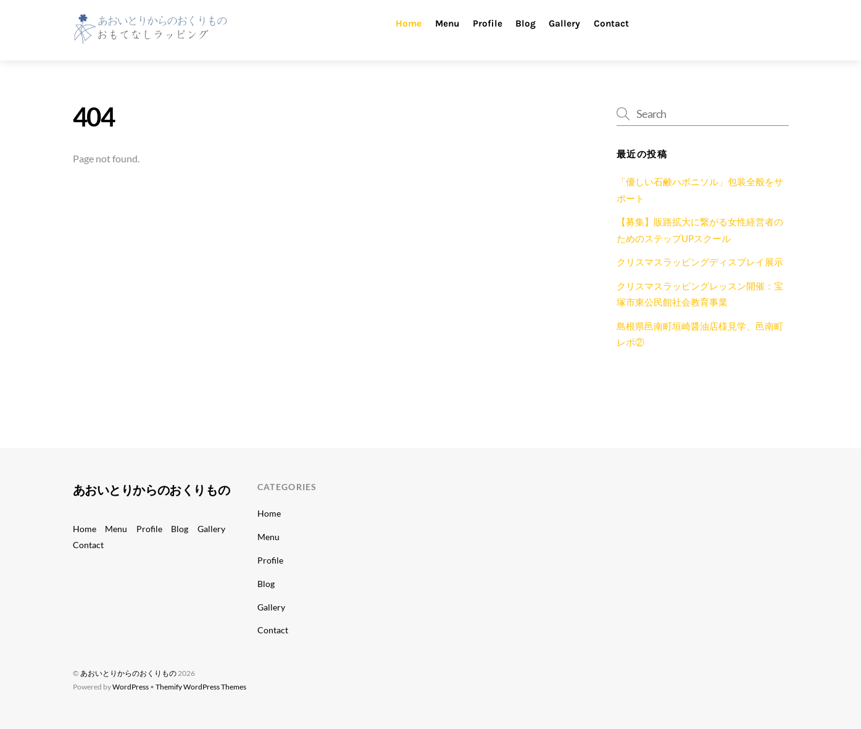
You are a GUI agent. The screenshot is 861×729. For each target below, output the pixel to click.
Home (409, 23)
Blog (525, 23)
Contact (611, 23)
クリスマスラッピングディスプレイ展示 (700, 261)
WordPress (130, 686)
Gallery (564, 23)
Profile (487, 23)
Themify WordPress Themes (201, 686)
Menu (447, 23)
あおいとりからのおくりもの (128, 673)
